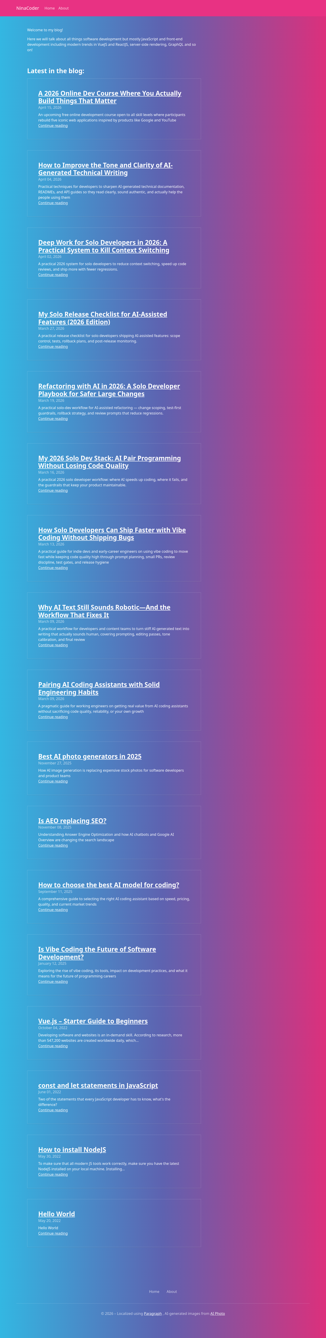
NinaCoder (27, 8)
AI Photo (217, 1313)
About (63, 8)
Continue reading (53, 125)
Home (50, 8)
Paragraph (153, 1313)
